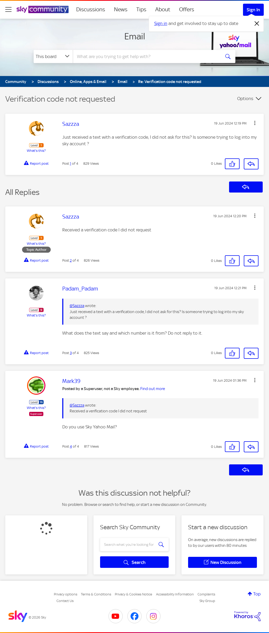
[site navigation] (8, 9)
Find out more (152, 388)
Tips (141, 9)
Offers (186, 9)
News (120, 9)
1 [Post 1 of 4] (70, 163)
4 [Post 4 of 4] (71, 446)
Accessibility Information (175, 594)
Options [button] (245, 98)
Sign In (253, 9)
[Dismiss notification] (257, 23)
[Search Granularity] (53, 56)
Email (134, 36)
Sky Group (207, 601)
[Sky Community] (43, 9)
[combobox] (146, 56)
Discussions (90, 9)
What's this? (36, 151)
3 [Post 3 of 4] (71, 353)
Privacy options (65, 594)
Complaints (206, 594)
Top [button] (257, 593)
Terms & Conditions (96, 594)
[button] (254, 123)
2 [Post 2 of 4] (71, 260)
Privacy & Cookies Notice (133, 594)
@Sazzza (77, 305)
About (162, 9)
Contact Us (65, 601)
